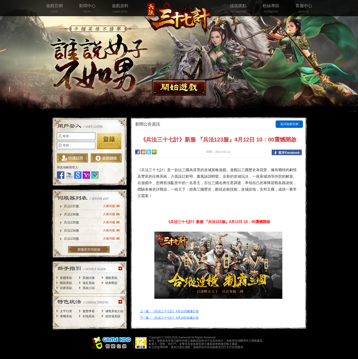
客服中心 (303, 8)
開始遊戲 (179, 87)
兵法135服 (92, 222)
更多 (89, 249)
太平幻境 (66, 311)
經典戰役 (111, 283)
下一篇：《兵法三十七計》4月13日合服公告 (169, 317)
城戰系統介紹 (114, 311)
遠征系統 (89, 283)
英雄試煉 (89, 278)
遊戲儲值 (106, 158)
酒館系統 (111, 278)
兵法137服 (92, 206)
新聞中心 (87, 8)
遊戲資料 (120, 8)
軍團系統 (66, 316)
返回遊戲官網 (289, 124)
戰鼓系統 (66, 283)
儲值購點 (238, 8)
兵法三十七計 (179, 18)
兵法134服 (92, 230)
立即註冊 (72, 158)
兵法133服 (92, 238)
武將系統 (66, 288)
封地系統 (89, 316)
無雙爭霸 (89, 311)
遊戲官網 (54, 8)
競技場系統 (112, 316)
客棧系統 (66, 278)
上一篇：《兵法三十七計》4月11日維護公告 (169, 311)
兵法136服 (92, 214)
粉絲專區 (271, 8)
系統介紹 (89, 288)
